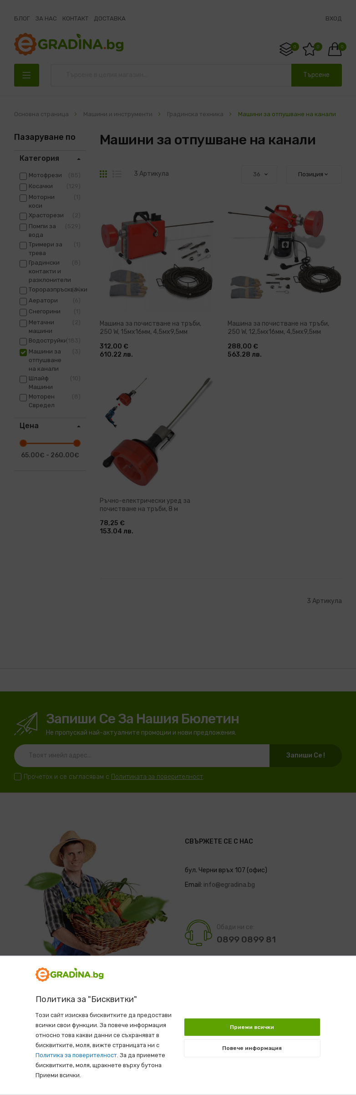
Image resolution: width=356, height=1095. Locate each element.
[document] (178, 1020)
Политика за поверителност (76, 1055)
